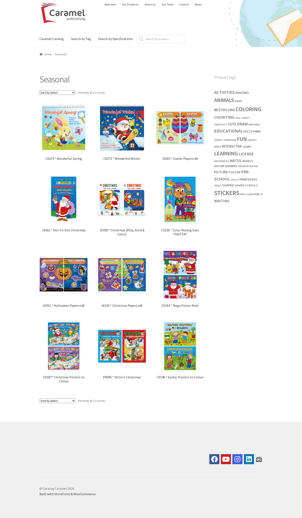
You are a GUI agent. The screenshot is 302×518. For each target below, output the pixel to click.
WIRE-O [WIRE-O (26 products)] (258, 194)
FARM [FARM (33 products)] (256, 131)
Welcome (110, 4)
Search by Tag (81, 39)
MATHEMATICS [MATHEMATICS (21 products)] (221, 161)
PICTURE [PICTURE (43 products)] (221, 172)
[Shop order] (57, 92)
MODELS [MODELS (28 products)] (247, 161)
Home (48, 54)
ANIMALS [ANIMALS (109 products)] (224, 100)
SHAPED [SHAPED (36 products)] (228, 185)
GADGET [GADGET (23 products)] (252, 140)
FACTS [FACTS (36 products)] (248, 131)
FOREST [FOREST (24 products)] (218, 140)
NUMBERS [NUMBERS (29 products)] (231, 166)
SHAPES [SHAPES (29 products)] (239, 185)
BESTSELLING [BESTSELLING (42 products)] (224, 110)
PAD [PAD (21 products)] (256, 166)
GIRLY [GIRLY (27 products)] (217, 146)
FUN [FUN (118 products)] (242, 139)
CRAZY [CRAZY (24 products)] (246, 117)
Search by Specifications (115, 39)
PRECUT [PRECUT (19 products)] (235, 179)
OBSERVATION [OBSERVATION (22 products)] (245, 166)
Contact (184, 4)
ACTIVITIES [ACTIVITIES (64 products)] (224, 92)
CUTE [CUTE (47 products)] (232, 124)
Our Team (167, 4)
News (198, 4)
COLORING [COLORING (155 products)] (249, 109)
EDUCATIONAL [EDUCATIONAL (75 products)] (228, 131)
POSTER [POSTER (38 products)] (234, 172)
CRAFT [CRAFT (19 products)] (238, 118)
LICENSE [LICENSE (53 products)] (246, 153)
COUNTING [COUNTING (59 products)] (224, 117)
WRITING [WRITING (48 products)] (221, 200)
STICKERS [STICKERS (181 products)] (227, 193)
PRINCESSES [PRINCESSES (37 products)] (248, 179)
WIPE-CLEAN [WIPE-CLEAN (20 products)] (246, 194)
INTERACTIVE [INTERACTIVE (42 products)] (232, 146)
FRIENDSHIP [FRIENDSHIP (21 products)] (230, 140)
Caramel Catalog (51, 39)
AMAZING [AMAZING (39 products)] (242, 92)
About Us (150, 4)
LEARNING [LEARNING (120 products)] (226, 153)
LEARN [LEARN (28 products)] (247, 146)
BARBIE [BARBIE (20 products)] (238, 101)
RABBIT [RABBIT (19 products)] (218, 185)
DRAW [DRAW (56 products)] (242, 123)
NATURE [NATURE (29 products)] (219, 166)
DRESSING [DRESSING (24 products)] (254, 124)
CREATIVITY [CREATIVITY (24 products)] (220, 124)
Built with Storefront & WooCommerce (67, 494)
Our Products (130, 4)
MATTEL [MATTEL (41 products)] (236, 160)
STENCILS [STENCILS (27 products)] (251, 185)
